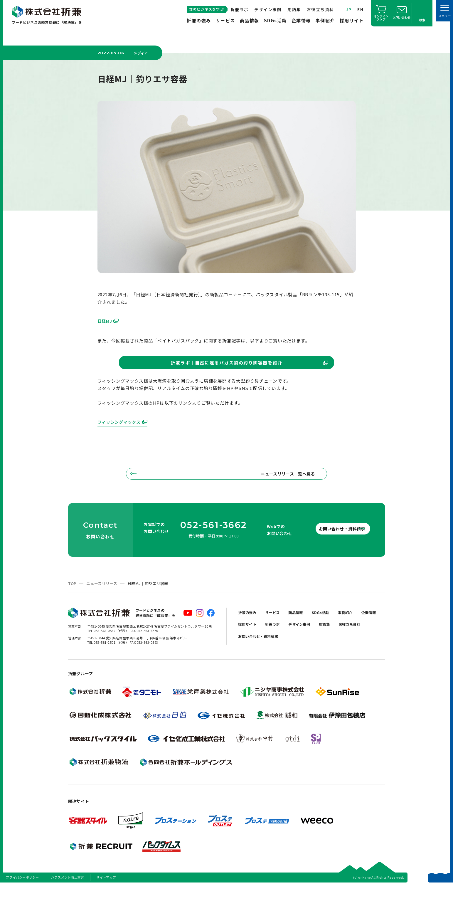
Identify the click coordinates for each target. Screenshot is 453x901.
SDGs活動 (275, 20)
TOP (72, 599)
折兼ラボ (239, 9)
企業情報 (301, 20)
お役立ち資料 (320, 9)
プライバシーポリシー (22, 893)
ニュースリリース (101, 599)
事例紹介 (325, 20)
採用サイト (352, 20)
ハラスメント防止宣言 (67, 893)
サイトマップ (106, 893)
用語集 (294, 9)
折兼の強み (199, 20)
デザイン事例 (267, 9)
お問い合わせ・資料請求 (332, 544)
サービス (225, 20)
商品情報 (249, 20)
